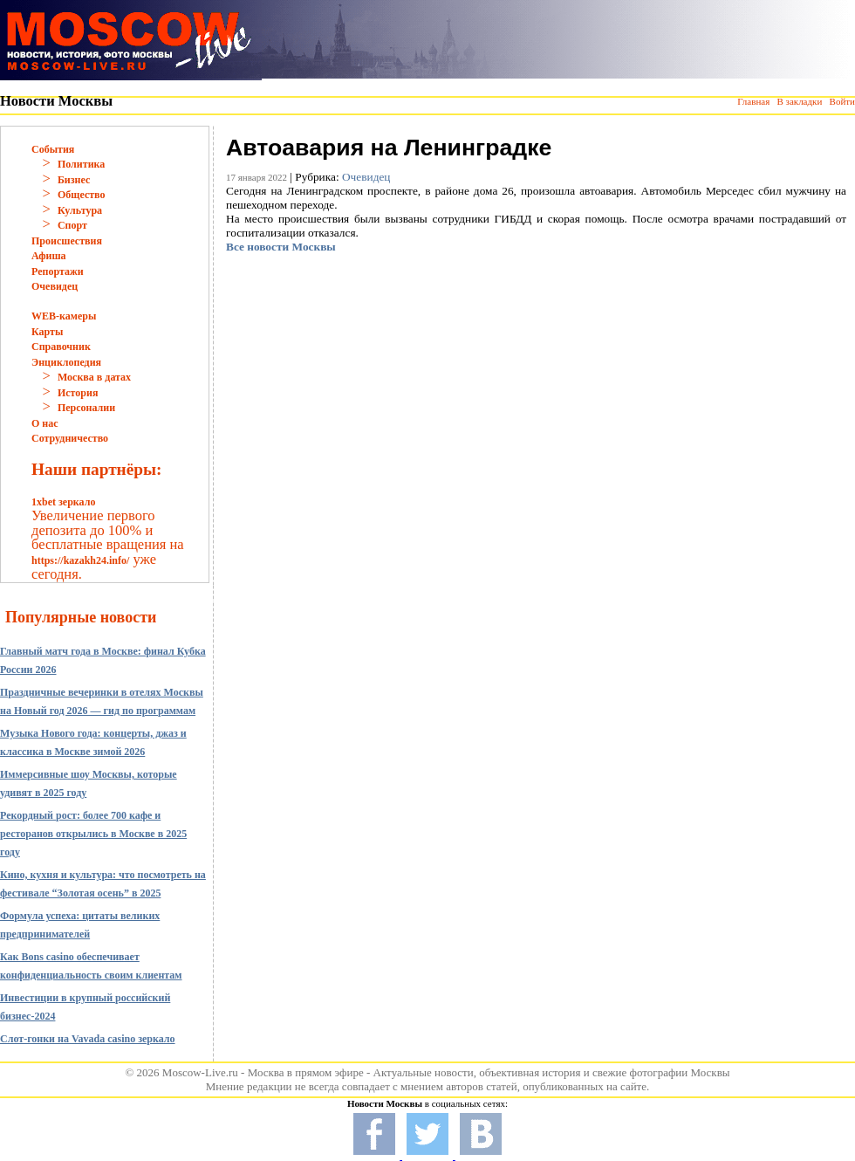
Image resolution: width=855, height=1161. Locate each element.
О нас (44, 423)
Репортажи (57, 271)
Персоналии (86, 408)
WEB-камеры (63, 316)
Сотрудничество (69, 438)
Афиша (48, 256)
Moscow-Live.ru (200, 1072)
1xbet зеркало (63, 502)
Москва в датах (94, 377)
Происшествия (66, 241)
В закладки (799, 101)
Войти (842, 101)
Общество (82, 195)
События (52, 149)
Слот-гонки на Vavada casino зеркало (87, 1039)
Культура (80, 210)
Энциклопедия (66, 362)
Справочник (61, 346)
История (78, 393)
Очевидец (54, 286)
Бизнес (74, 180)
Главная (753, 101)
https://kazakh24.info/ (80, 560)
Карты (47, 332)
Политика (81, 164)
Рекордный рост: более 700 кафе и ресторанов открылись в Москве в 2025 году (93, 833)
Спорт (72, 225)
